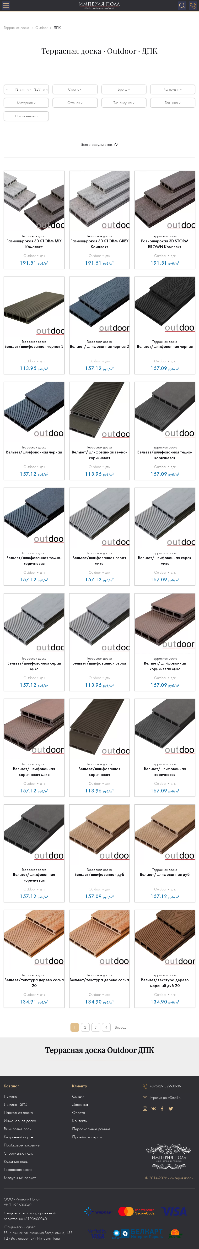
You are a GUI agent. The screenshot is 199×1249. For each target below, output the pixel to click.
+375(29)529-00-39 (165, 1086)
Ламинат (11, 1096)
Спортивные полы (18, 1153)
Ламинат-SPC (15, 1104)
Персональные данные (91, 1129)
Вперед (120, 1027)
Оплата (78, 1112)
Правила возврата (87, 1137)
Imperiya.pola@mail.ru (165, 1098)
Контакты (79, 1120)
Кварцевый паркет (19, 1137)
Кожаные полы (16, 1161)
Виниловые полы (18, 1129)
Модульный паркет (20, 1177)
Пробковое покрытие (22, 1145)
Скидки (78, 1096)
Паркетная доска (18, 1112)
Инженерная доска (20, 1120)
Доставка (80, 1104)
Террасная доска (18, 1169)
